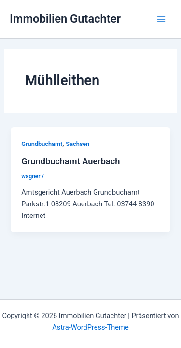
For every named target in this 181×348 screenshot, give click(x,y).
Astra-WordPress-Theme (90, 327)
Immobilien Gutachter (65, 19)
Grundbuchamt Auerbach (70, 161)
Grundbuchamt (41, 143)
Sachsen (77, 143)
